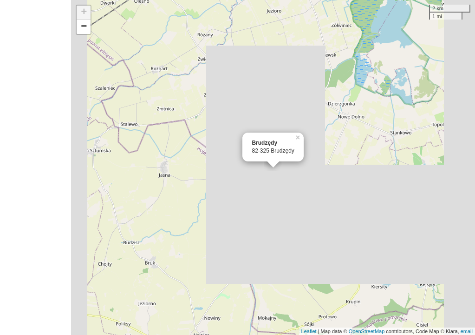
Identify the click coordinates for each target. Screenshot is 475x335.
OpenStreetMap (367, 331)
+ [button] (84, 13)
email (467, 331)
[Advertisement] (35, 167)
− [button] (84, 27)
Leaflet (309, 331)
